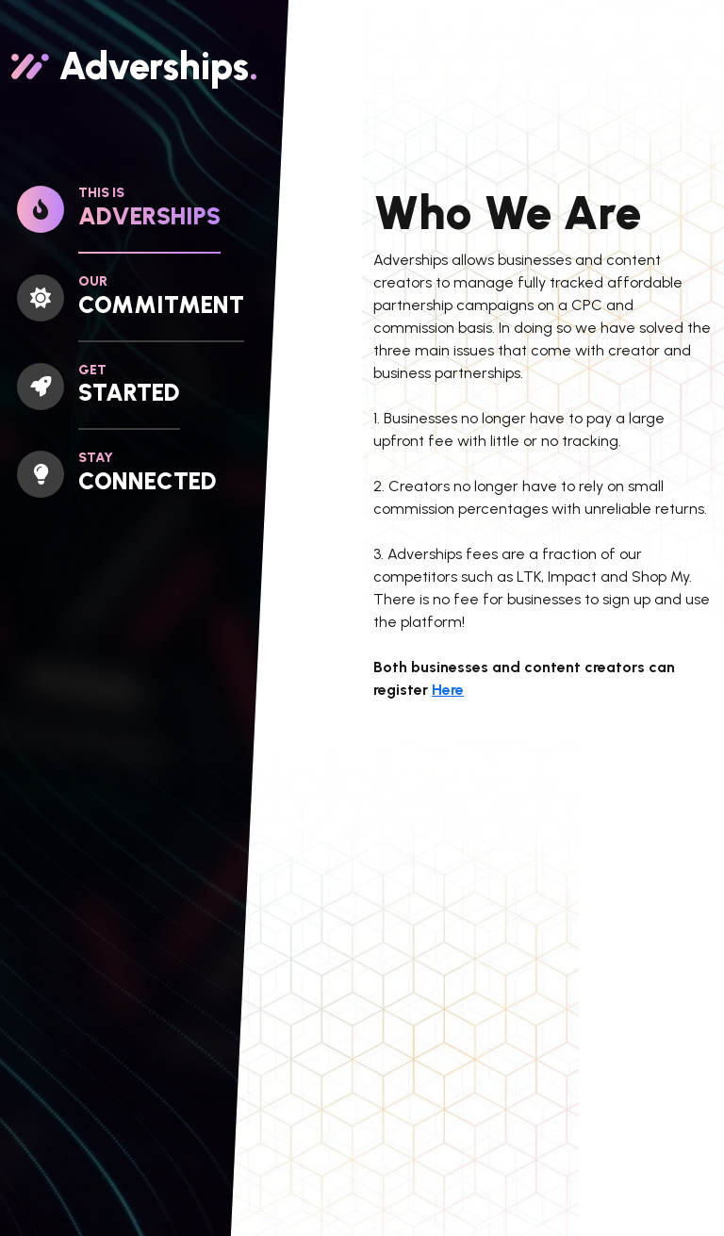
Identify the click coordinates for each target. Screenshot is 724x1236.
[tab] (90, 220)
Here (448, 690)
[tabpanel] (543, 688)
